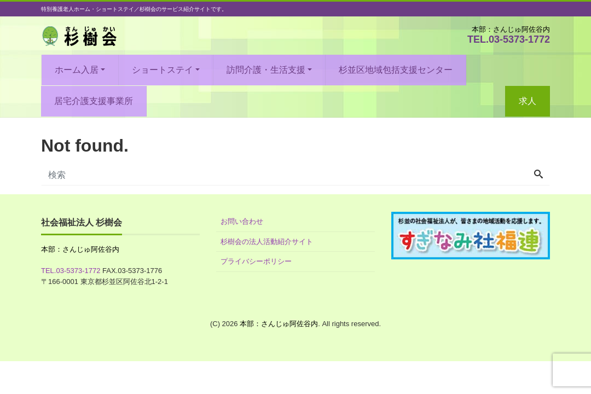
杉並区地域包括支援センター (396, 69)
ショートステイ (162, 69)
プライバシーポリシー (256, 261)
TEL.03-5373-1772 (508, 39)
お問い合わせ (242, 221)
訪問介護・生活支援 (266, 69)
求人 (527, 101)
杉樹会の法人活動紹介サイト (267, 241)
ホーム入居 (77, 69)
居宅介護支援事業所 (93, 101)
